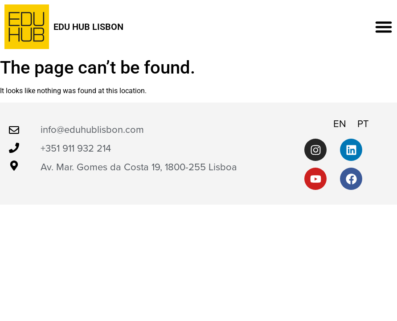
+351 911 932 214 (76, 148)
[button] (383, 26)
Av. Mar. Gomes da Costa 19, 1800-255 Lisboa (139, 167)
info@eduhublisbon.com (92, 130)
